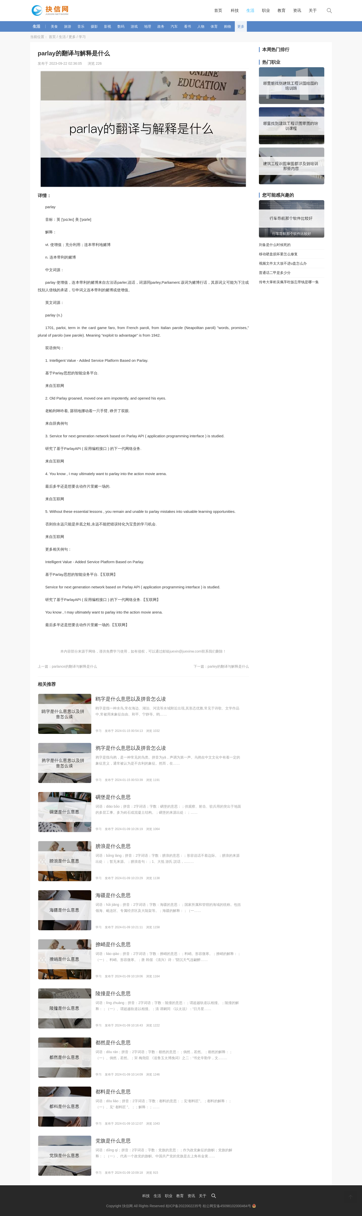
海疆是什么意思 (113, 895)
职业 (266, 10)
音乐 (80, 26)
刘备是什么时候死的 (275, 245)
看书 (187, 26)
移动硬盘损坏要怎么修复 (278, 254)
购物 (227, 26)
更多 (240, 26)
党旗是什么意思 (113, 1140)
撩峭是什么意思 (113, 944)
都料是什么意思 (113, 1091)
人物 (200, 26)
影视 (107, 26)
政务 (160, 26)
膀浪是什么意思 (113, 846)
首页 (218, 10)
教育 (282, 10)
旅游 (67, 26)
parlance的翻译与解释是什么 (74, 666)
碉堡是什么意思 (113, 797)
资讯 (297, 10)
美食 (54, 26)
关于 (313, 10)
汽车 (174, 26)
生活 (250, 10)
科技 (235, 10)
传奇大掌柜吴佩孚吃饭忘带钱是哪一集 (289, 282)
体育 (214, 26)
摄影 (94, 26)
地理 (147, 26)
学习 (82, 37)
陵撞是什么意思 (113, 993)
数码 (120, 26)
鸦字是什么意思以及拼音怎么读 (131, 748)
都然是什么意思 (113, 1042)
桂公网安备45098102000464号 (229, 1206)
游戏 (134, 26)
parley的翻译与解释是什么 (228, 666)
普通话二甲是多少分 (275, 273)
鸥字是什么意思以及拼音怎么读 (131, 699)
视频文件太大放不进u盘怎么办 (283, 263)
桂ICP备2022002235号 (184, 1206)
